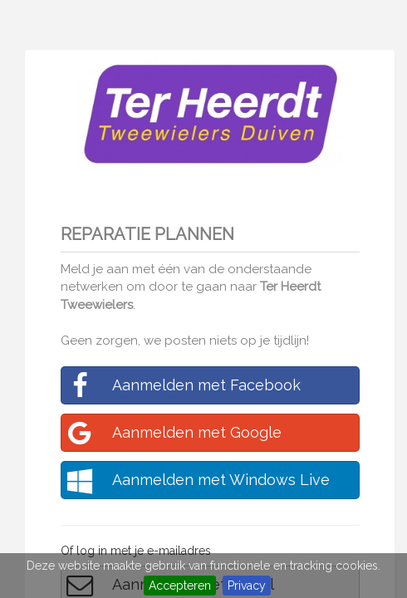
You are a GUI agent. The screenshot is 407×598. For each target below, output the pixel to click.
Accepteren (180, 585)
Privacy (247, 585)
